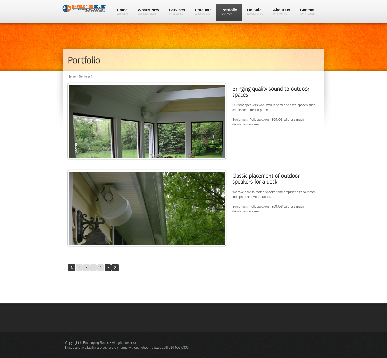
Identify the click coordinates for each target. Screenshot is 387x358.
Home (122, 11)
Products (203, 11)
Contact (307, 11)
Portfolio (229, 11)
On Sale (255, 11)
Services (177, 11)
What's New (148, 11)
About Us (281, 11)
